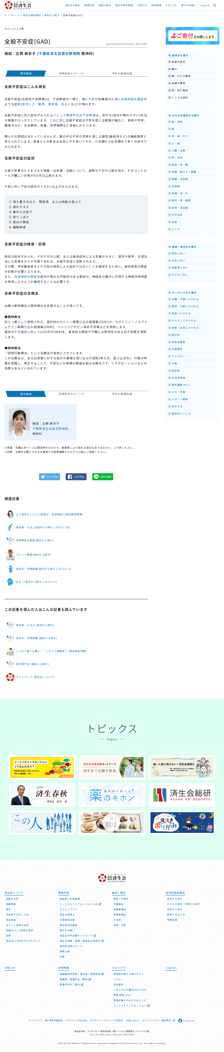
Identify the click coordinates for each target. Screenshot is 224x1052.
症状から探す (178, 55)
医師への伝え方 (176, 914)
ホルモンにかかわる (182, 320)
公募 (62, 956)
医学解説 (26, 73)
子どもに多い (178, 274)
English (204, 5)
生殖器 (174, 186)
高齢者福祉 (119, 909)
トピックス (171, 5)
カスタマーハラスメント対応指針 (106, 1020)
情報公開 (65, 951)
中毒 (173, 363)
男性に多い (177, 253)
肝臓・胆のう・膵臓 (182, 172)
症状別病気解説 (124, 5)
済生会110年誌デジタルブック (23, 940)
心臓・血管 (177, 150)
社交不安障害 (86, 115)
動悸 (41, 104)
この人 (117, 979)
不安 (91, 99)
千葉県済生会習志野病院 (59, 53)
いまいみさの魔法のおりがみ (130, 989)
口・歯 (174, 143)
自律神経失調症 (132, 99)
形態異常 (176, 349)
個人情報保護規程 (54, 1020)
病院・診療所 (121, 898)
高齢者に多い (178, 267)
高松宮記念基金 (69, 925)
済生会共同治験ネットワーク (78, 935)
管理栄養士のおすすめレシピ (130, 1000)
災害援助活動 (67, 919)
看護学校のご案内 (72, 984)
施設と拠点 (105, 5)
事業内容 (89, 5)
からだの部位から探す (184, 115)
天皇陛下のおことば (17, 914)
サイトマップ (35, 1020)
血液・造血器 (178, 207)
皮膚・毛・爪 (178, 193)
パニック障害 (63, 115)
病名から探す (175, 909)
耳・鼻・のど (178, 136)
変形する (176, 406)
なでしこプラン (69, 909)
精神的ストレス (180, 413)
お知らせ (142, 5)
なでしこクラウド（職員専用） (159, 1020)
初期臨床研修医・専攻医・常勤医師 (82, 974)
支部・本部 (119, 925)
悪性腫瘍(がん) (179, 384)
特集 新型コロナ (122, 995)
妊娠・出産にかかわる (184, 327)
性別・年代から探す (183, 247)
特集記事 (172, 919)
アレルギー (177, 356)
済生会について (14, 892)
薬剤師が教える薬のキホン (128, 974)
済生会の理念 (72, 5)
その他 (117, 919)
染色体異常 (177, 342)
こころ (174, 229)
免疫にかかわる (180, 313)
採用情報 (156, 5)
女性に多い (177, 260)
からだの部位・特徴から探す (183, 904)
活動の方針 (12, 898)
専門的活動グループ (71, 946)
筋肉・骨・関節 (180, 200)
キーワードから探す (183, 292)
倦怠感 (53, 104)
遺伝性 (174, 335)
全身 (173, 222)
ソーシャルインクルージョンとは (81, 904)
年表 (8, 935)
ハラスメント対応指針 (76, 1020)
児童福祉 (118, 904)
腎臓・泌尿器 (178, 179)
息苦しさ (28, 104)
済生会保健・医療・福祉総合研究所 (82, 940)
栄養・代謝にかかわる (184, 299)
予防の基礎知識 (122, 73)
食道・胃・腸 (178, 164)
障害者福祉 (119, 914)
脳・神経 (176, 121)
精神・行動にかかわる (184, 306)
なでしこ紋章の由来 (17, 925)
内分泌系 (176, 214)
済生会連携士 (67, 914)
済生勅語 (11, 919)
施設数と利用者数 (70, 898)
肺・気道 (176, 157)
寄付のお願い (188, 5)
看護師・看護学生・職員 (76, 979)
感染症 (174, 370)
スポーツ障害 (178, 399)
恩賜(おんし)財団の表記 (19, 930)
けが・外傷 (177, 392)
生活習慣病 (177, 377)
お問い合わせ (132, 1020)
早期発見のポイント (72, 73)
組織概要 (11, 904)
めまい (66, 104)
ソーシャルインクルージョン (131, 1005)
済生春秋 (118, 984)
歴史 (8, 909)
